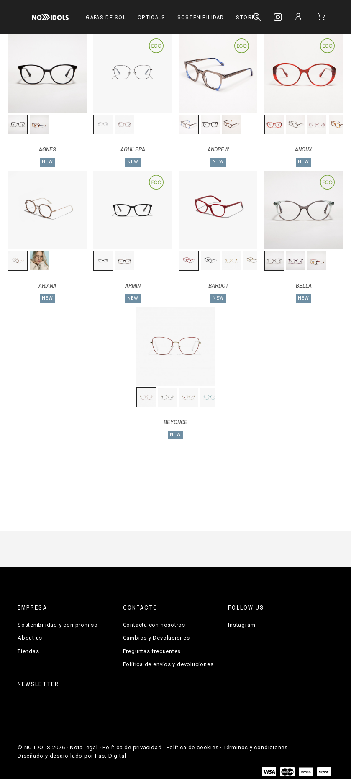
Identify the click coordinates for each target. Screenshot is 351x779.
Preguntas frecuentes (152, 651)
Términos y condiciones (255, 747)
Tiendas (28, 651)
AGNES (47, 149)
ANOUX (303, 149)
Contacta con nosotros (154, 625)
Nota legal (84, 747)
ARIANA (47, 286)
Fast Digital (110, 756)
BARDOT (218, 286)
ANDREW (218, 149)
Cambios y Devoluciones (156, 638)
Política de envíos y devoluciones (168, 664)
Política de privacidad (131, 747)
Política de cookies (193, 747)
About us (30, 638)
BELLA (304, 286)
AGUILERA (132, 149)
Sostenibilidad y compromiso (58, 625)
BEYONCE (175, 422)
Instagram (241, 625)
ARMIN (133, 286)
